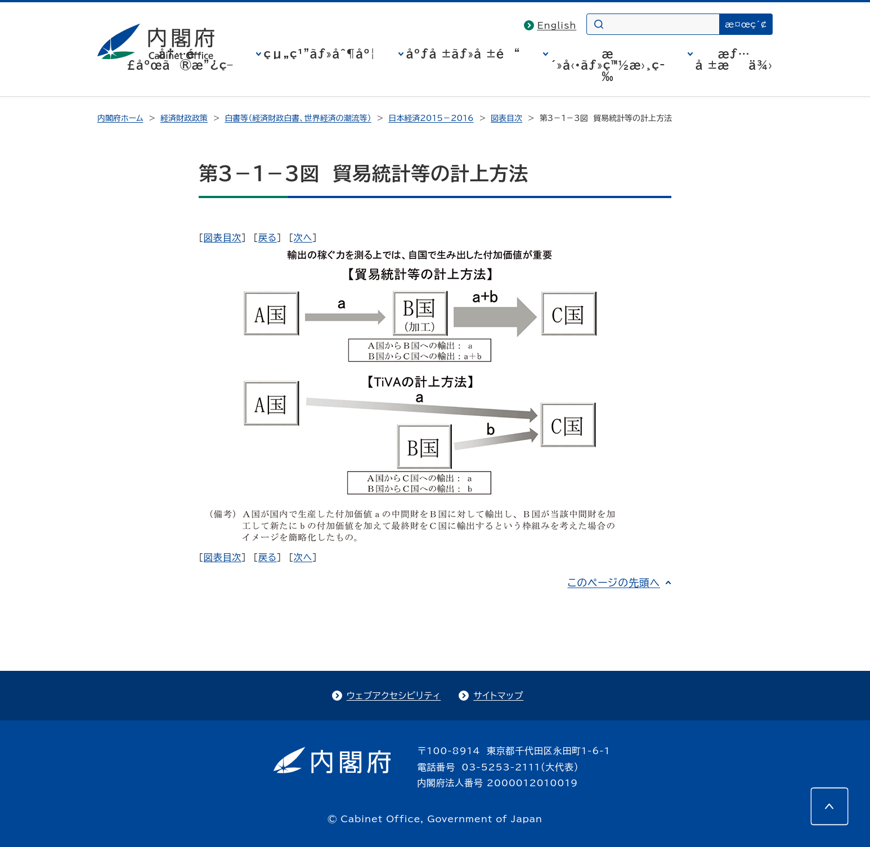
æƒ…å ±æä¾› (734, 59)
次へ (303, 237)
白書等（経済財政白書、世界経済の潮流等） (298, 118)
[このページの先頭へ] (829, 806)
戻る (267, 237)
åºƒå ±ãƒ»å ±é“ (463, 53)
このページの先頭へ (613, 582)
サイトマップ (498, 695)
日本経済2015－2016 (430, 118)
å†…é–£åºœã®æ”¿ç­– (180, 59)
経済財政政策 (184, 118)
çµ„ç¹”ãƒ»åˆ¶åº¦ (320, 53)
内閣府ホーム (120, 118)
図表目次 (506, 118)
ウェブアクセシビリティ (394, 695)
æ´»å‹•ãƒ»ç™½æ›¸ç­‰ (608, 65)
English (557, 25)
